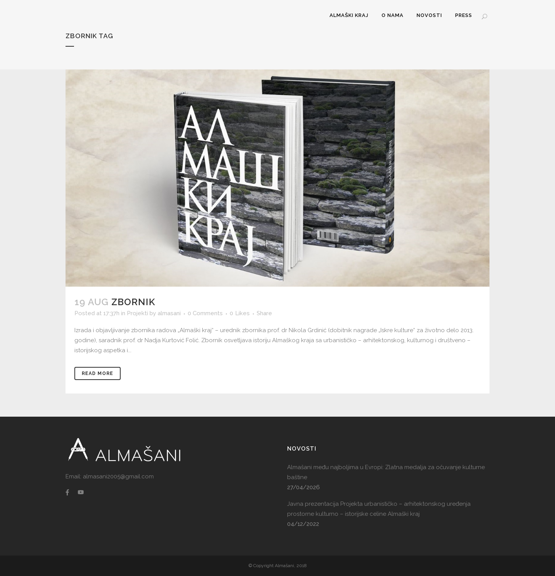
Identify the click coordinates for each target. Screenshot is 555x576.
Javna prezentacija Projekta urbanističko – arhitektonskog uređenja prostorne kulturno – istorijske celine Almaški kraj (379, 508)
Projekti (137, 313)
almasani (169, 313)
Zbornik (133, 301)
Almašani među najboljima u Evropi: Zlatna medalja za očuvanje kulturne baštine (386, 472)
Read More (97, 373)
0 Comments (205, 313)
